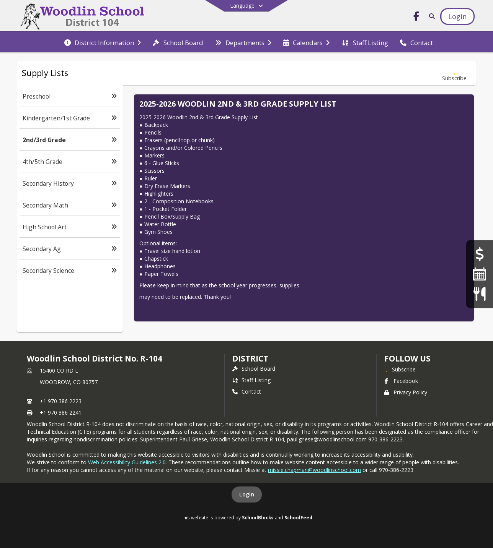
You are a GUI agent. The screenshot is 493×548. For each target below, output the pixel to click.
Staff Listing (251, 380)
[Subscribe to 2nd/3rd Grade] (454, 73)
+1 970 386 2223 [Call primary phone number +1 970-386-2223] (61, 401)
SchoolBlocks (258, 517)
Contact (246, 391)
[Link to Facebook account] (416, 17)
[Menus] (479, 293)
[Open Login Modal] (457, 16)
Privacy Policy (405, 392)
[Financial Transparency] (479, 254)
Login (246, 494)
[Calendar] (479, 273)
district (250, 358)
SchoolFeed (298, 517)
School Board (253, 368)
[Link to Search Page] (430, 16)
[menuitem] (102, 42)
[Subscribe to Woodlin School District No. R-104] (400, 369)
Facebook (401, 380)
